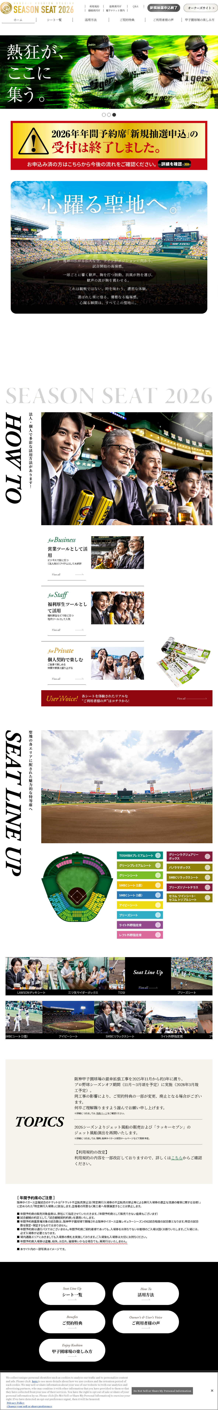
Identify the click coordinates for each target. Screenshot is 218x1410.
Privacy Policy (15, 1402)
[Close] (212, 1391)
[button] (104, 104)
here (35, 1381)
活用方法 (91, 20)
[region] (109, 1391)
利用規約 (94, 6)
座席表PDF (115, 6)
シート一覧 (54, 20)
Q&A (135, 6)
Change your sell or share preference (29, 1406)
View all (56, 563)
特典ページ (101, 1102)
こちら (177, 1147)
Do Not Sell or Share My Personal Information (162, 1391)
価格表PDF (94, 10)
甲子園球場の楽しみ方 (200, 20)
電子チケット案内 (115, 10)
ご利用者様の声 (163, 20)
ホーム (18, 20)
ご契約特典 (127, 20)
